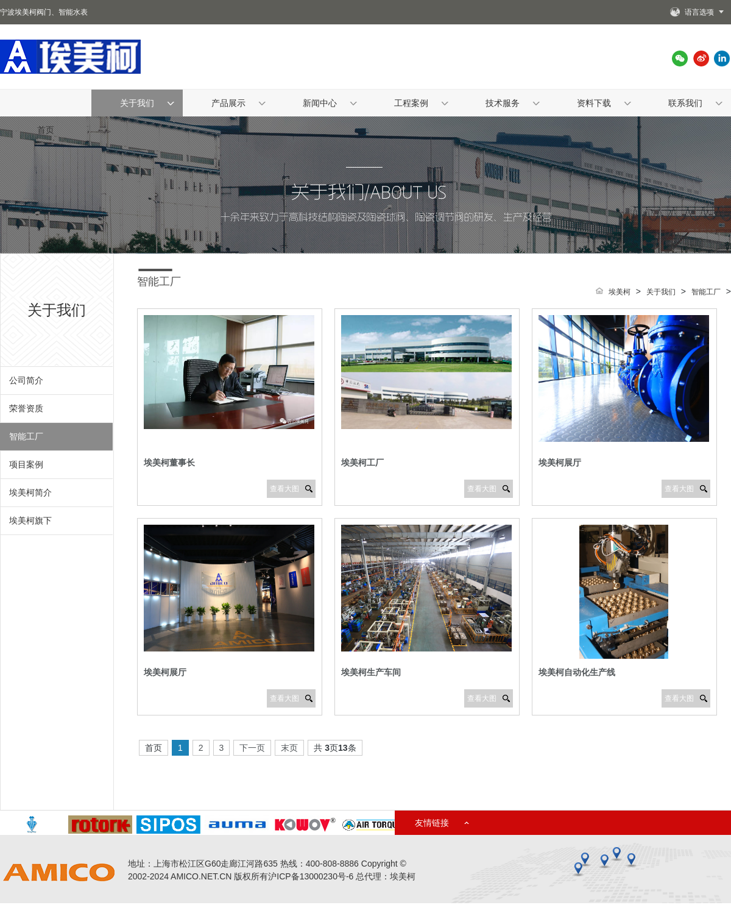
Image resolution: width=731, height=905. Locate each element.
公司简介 (26, 380)
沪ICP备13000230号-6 (310, 876)
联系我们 (685, 103)
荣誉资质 (26, 408)
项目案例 (26, 464)
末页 (289, 748)
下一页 (252, 748)
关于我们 (137, 103)
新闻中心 (320, 103)
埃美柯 (619, 292)
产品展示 (228, 103)
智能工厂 (26, 436)
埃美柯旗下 (30, 520)
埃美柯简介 (30, 492)
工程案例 (411, 103)
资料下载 (594, 103)
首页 (45, 130)
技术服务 (503, 103)
